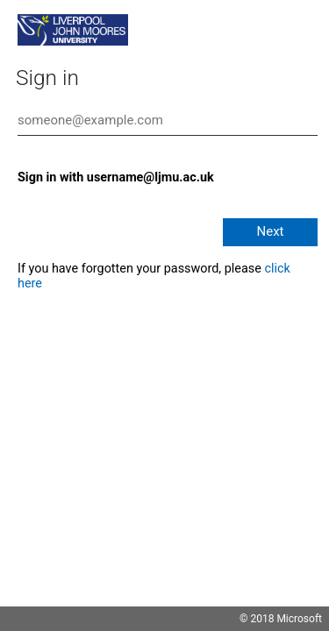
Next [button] (269, 231)
